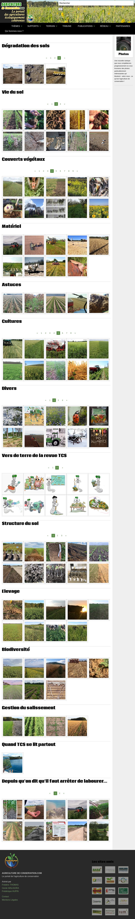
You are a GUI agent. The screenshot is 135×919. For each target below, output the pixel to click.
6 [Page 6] (60, 171)
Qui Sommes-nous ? (14, 31)
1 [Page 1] (50, 58)
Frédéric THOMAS (10, 885)
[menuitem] (5, 26)
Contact (5, 896)
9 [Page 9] (73, 171)
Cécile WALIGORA (10, 888)
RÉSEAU (104, 26)
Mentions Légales (10, 900)
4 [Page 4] (54, 333)
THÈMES (15, 26)
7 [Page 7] (64, 171)
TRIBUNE (66, 26)
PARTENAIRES (123, 26)
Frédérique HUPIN (10, 891)
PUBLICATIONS (85, 26)
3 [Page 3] (60, 104)
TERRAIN (50, 26)
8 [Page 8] (68, 171)
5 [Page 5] (56, 171)
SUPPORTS (33, 26)
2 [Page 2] (54, 58)
